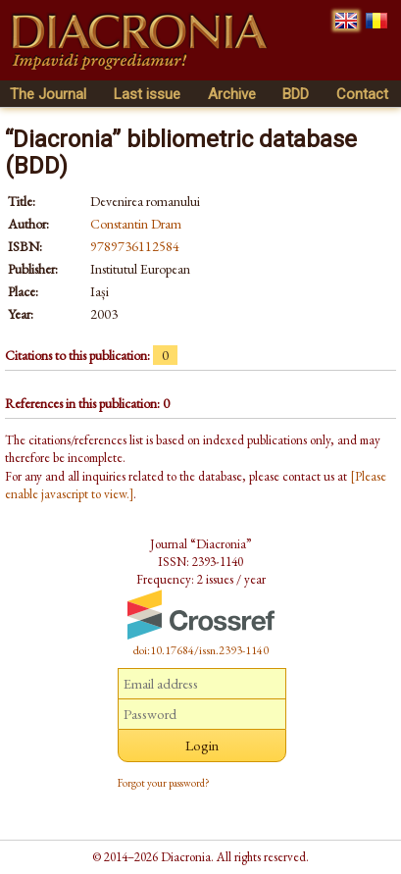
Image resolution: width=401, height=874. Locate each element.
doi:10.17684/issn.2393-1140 (201, 650)
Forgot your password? (164, 783)
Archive (232, 94)
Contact (362, 94)
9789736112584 (134, 246)
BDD (295, 94)
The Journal (48, 94)
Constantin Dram (135, 223)
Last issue (147, 94)
